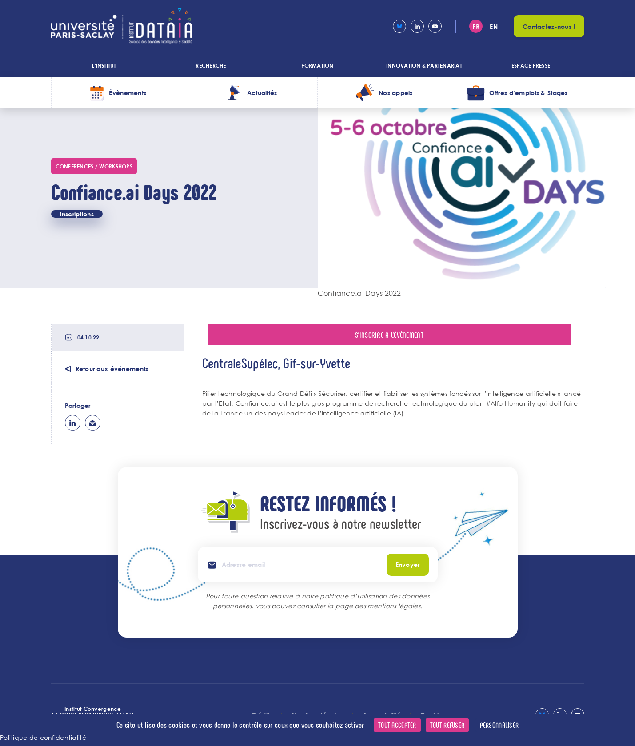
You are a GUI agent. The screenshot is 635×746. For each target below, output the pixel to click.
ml (92, 423)
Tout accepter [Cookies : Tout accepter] (397, 725)
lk (72, 423)
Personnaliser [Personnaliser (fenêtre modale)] (499, 725)
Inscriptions (77, 214)
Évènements (127, 92)
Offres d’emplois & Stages (528, 92)
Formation (317, 65)
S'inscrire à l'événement (389, 334)
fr (475, 26)
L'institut (104, 65)
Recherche (211, 65)
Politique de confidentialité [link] (43, 737)
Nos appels (396, 92)
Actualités (262, 92)
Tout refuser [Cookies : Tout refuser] (447, 725)
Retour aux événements (112, 368)
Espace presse (530, 65)
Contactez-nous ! (549, 26)
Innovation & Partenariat (424, 65)
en (494, 26)
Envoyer (407, 564)
